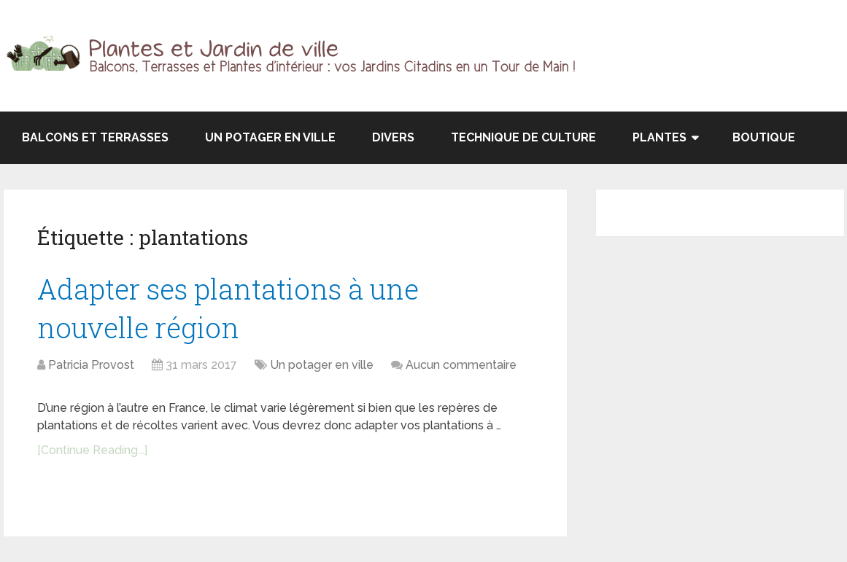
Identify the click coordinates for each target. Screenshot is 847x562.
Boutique (763, 137)
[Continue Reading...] (92, 450)
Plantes (660, 137)
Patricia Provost (91, 365)
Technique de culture (523, 137)
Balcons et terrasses (95, 137)
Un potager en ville (270, 137)
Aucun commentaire (461, 365)
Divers (393, 137)
